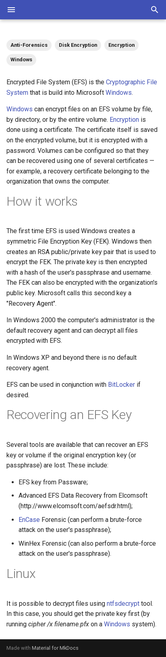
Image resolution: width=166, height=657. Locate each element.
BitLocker (121, 384)
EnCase (29, 520)
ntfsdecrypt (123, 603)
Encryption (121, 45)
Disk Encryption (78, 45)
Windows (21, 59)
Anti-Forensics (29, 45)
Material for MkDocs (55, 648)
